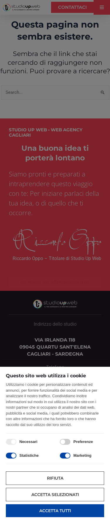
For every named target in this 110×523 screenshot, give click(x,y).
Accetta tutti (55, 510)
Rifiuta (55, 478)
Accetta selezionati (55, 494)
